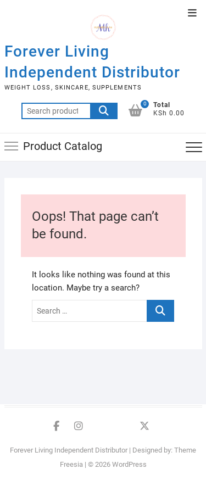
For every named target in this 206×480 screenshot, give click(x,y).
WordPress (129, 464)
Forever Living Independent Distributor (92, 61)
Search (104, 111)
